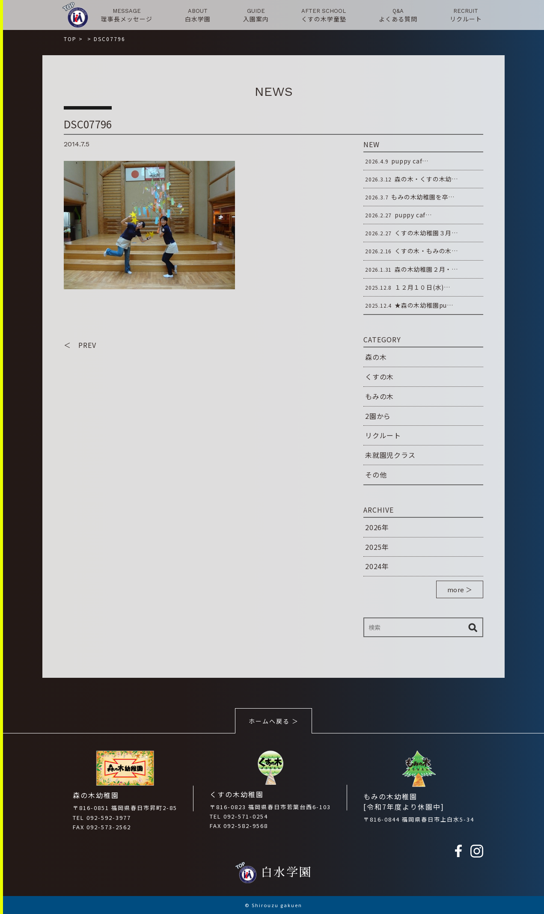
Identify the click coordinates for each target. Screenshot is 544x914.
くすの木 (379, 376)
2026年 (377, 527)
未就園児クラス (390, 455)
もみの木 (379, 396)
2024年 (377, 566)
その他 (375, 474)
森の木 (375, 357)
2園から (378, 416)
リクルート (383, 435)
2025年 (377, 547)
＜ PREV (80, 345)
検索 (472, 627)
